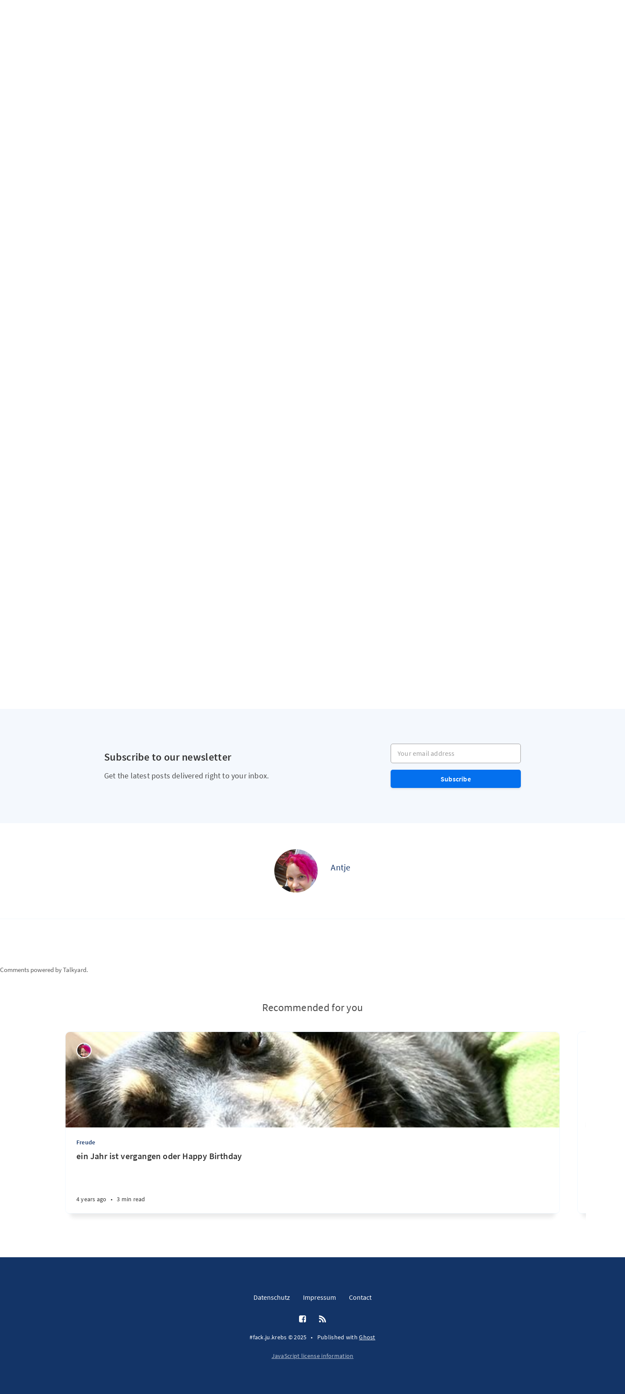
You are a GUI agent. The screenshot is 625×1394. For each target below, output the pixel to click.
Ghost (367, 1337)
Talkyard (74, 970)
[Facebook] (302, 1319)
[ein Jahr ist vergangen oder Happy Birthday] (312, 1181)
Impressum (319, 1297)
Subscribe (456, 778)
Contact (360, 1297)
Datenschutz (271, 1297)
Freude (85, 1142)
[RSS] (322, 1319)
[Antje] (296, 871)
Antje (341, 867)
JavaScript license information (313, 1356)
